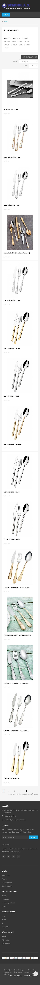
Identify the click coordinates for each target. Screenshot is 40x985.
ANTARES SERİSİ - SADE (11, 492)
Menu (5, 15)
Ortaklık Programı (20, 970)
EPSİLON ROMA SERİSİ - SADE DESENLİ (16, 731)
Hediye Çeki (8, 970)
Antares (17, 38)
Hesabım (27, 972)
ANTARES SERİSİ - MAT (11, 396)
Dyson (4, 896)
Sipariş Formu (7, 882)
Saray (28, 45)
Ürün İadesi (6, 940)
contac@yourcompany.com (14, 820)
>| (26, 791)
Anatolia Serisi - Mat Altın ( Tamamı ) (17, 253)
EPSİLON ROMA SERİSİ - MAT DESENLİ (16, 683)
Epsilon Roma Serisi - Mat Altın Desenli (17, 635)
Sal (21, 45)
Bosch (4, 916)
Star (6, 48)
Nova (7, 45)
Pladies (14, 45)
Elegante (26, 38)
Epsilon (7, 41)
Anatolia (8, 38)
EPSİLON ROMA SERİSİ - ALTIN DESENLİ (16, 587)
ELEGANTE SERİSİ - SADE (12, 540)
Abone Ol (33, 837)
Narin (6, 21)
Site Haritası (6, 944)
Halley (27, 41)
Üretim (4, 879)
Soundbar (5, 899)
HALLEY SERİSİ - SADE (11, 110)
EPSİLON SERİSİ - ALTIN (11, 779)
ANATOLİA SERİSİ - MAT (12, 205)
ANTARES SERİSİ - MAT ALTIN (13, 444)
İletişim (4, 936)
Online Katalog (7, 886)
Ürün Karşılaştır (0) (30, 57)
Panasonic (5, 927)
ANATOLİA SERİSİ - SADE (12, 301)
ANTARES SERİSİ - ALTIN (12, 349)
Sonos (4, 906)
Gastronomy (17, 41)
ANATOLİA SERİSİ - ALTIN (12, 158)
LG (2, 923)
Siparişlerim (8, 972)
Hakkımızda (6, 875)
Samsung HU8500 (8, 903)
